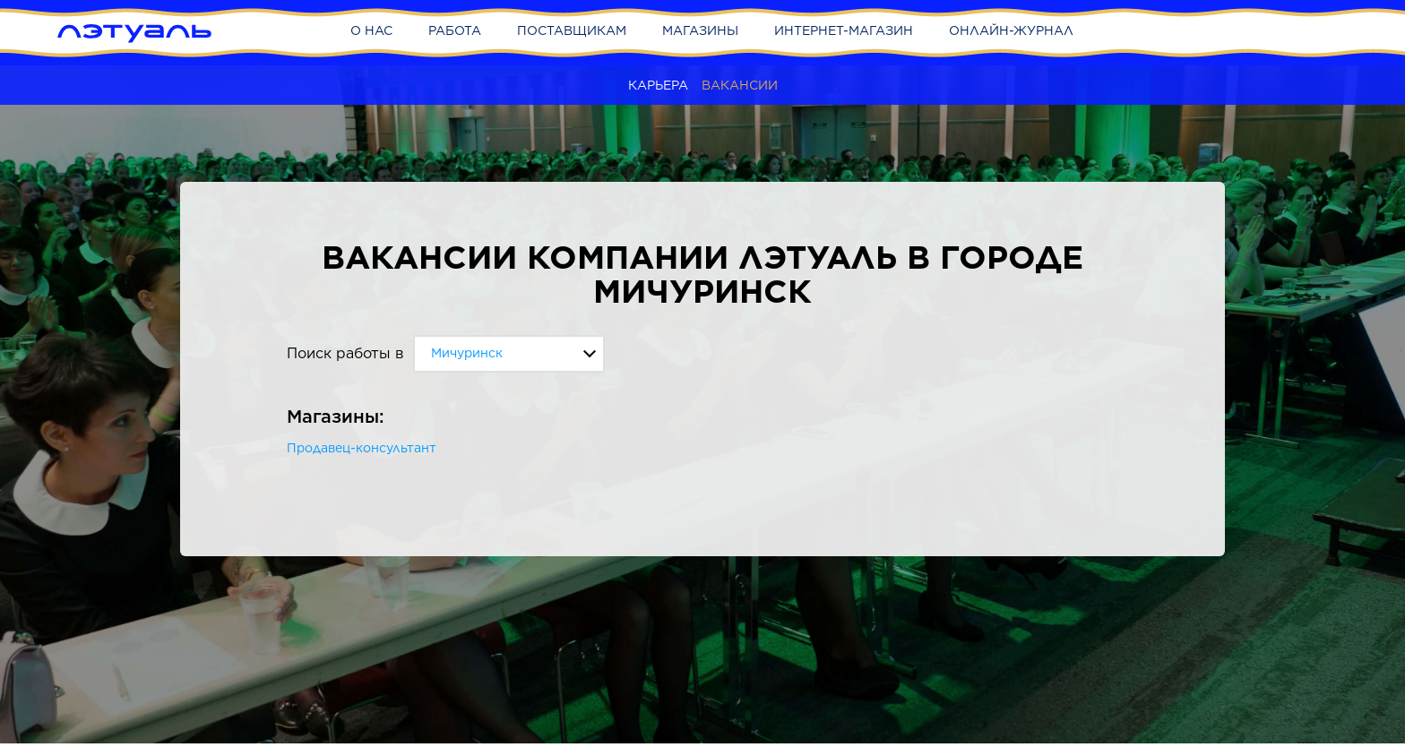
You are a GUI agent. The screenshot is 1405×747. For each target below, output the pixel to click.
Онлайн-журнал (1011, 30)
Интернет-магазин (843, 30)
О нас (371, 30)
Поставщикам (571, 30)
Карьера (658, 85)
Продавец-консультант (361, 448)
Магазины (700, 30)
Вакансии (740, 85)
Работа (454, 30)
